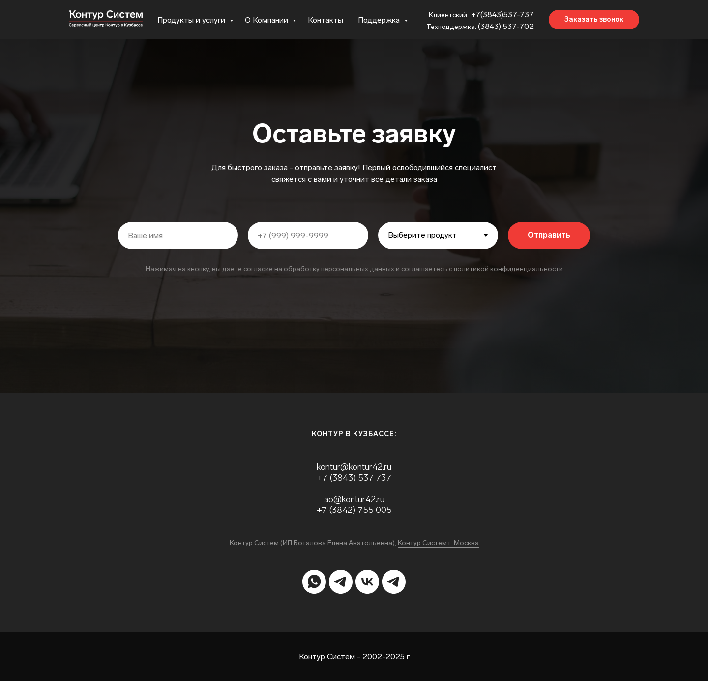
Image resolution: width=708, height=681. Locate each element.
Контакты (325, 20)
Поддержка (380, 20)
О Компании (267, 20)
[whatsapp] (314, 582)
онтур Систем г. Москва (440, 543)
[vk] (367, 582)
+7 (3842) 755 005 (354, 510)
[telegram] (341, 582)
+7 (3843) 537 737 (354, 477)
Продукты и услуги (192, 20)
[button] (594, 19)
